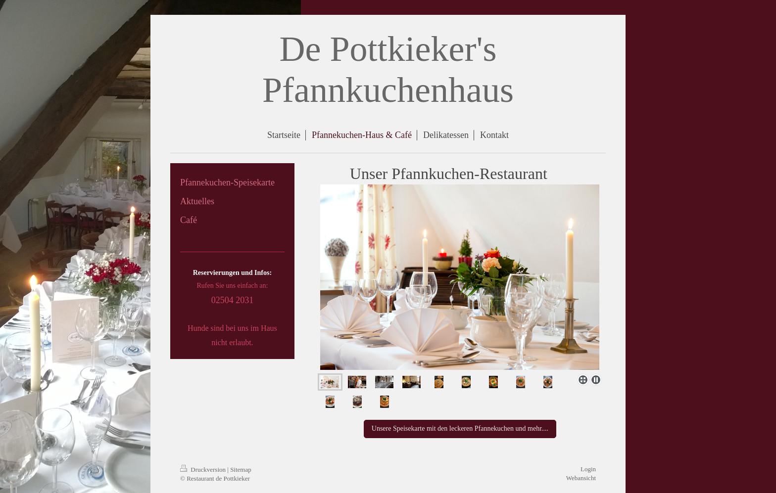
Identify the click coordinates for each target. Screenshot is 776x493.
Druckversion (203, 469)
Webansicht (581, 478)
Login (588, 469)
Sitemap (240, 469)
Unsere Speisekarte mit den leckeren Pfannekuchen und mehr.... (460, 428)
